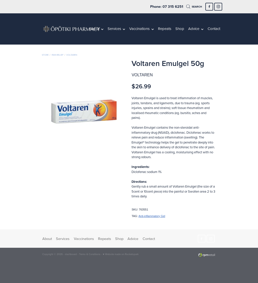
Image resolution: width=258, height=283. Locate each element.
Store (45, 54)
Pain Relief (57, 54)
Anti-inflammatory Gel (152, 216)
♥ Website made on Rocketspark (121, 254)
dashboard (71, 254)
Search (194, 7)
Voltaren (71, 54)
